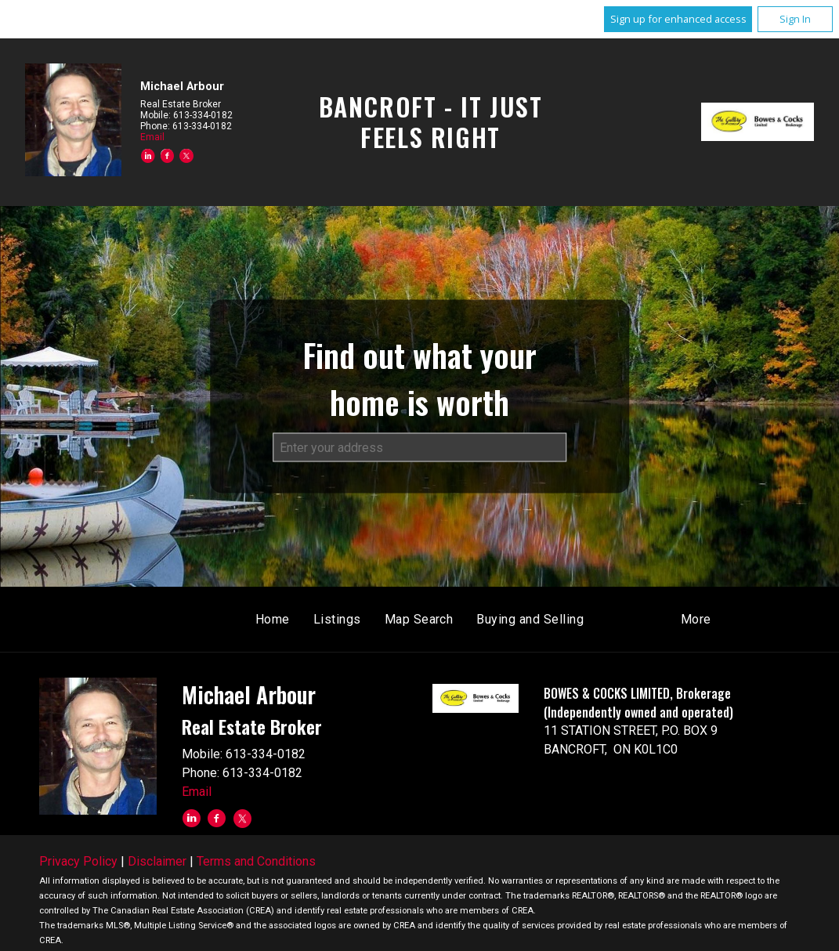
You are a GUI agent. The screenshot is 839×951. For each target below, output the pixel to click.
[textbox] (420, 446)
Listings (337, 619)
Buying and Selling (530, 619)
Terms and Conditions (256, 861)
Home (272, 619)
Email (152, 137)
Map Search (419, 619)
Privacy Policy (78, 861)
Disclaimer (157, 861)
